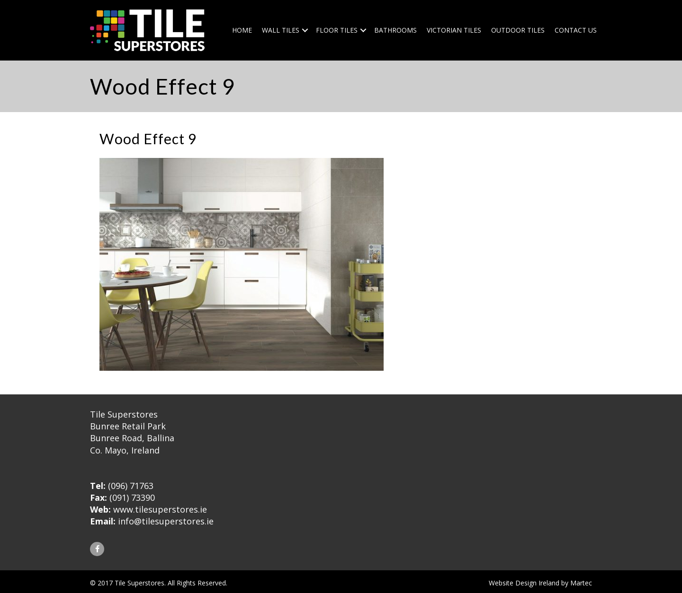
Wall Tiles (280, 30)
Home (242, 30)
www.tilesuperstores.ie (160, 509)
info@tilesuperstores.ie (166, 521)
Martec (581, 582)
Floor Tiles (337, 30)
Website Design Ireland (524, 582)
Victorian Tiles (454, 30)
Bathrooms (395, 30)
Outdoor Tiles (518, 30)
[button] (97, 549)
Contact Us (576, 30)
